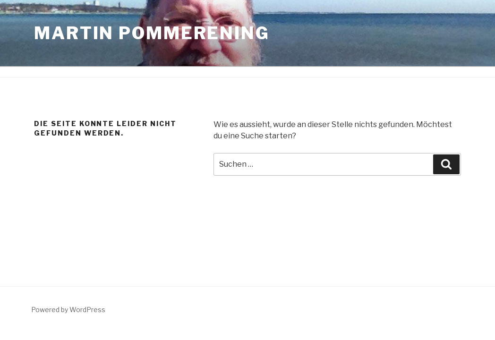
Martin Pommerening (152, 33)
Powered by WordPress (68, 310)
